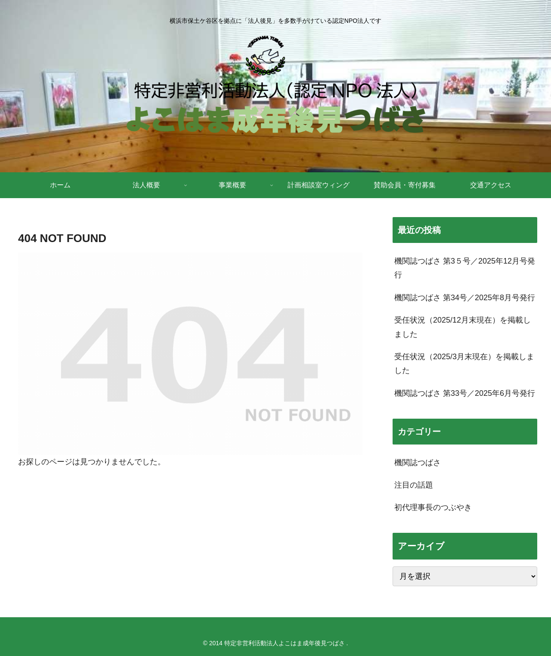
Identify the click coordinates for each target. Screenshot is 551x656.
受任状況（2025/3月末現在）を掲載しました (464, 363)
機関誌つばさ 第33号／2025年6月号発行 (464, 393)
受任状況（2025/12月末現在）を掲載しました (462, 327)
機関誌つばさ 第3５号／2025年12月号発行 (464, 268)
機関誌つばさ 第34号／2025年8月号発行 (464, 297)
